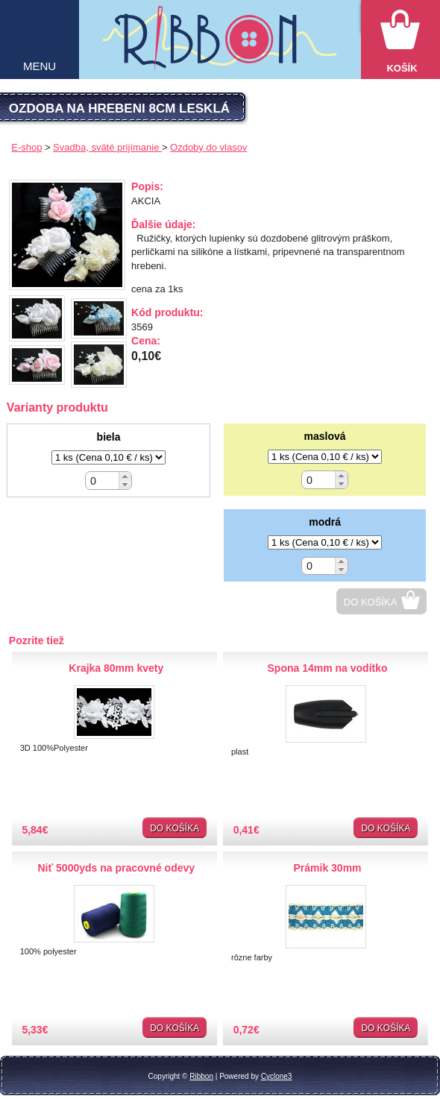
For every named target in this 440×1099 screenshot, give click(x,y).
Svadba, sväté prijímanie (107, 147)
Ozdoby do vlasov (208, 147)
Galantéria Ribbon (219, 45)
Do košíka (370, 602)
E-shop (26, 147)
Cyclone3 (276, 1076)
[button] (125, 476)
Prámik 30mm (328, 868)
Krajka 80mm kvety (116, 668)
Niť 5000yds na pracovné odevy (116, 868)
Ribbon (201, 1076)
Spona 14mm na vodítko (328, 668)
